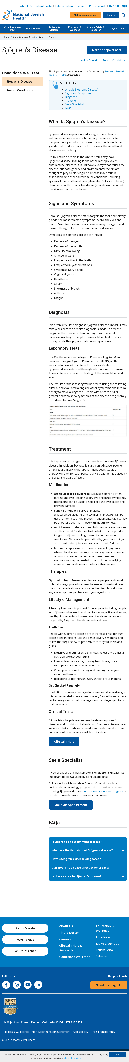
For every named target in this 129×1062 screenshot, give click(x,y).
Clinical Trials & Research (96, 28)
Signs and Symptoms (78, 93)
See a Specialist (74, 104)
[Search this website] (123, 15)
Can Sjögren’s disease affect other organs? (88, 867)
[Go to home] (23, 15)
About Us (26, 6)
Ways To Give (25, 939)
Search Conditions (114, 60)
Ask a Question (90, 60)
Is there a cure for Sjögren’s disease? (88, 876)
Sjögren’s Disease (19, 81)
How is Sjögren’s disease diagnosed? (88, 859)
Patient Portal (43, 6)
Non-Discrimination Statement (51, 1032)
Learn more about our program (103, 791)
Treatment (71, 100)
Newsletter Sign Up (108, 985)
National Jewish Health (23, 1040)
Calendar (101, 956)
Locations (103, 937)
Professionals (97, 6)
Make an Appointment (85, 14)
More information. (72, 1058)
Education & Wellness (75, 28)
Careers (82, 6)
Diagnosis (71, 97)
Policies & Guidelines (16, 1032)
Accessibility (80, 1032)
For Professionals (25, 951)
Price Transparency (103, 1032)
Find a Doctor (33, 28)
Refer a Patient (64, 6)
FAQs (68, 108)
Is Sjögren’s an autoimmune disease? (88, 842)
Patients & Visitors (54, 28)
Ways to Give (116, 28)
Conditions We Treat (12, 28)
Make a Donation (108, 944)
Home (6, 37)
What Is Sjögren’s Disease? (82, 89)
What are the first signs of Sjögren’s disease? (88, 850)
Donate (111, 14)
